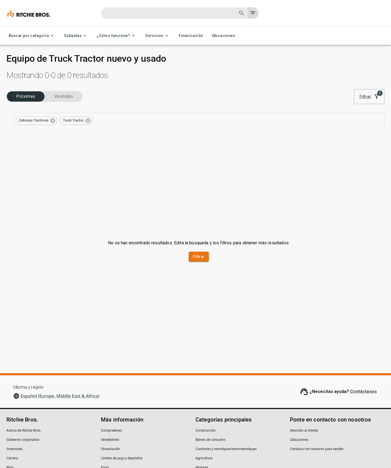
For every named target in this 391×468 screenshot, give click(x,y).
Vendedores (110, 373)
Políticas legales (67, 446)
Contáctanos (363, 325)
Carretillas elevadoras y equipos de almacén (229, 410)
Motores (201, 401)
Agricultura (204, 392)
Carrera (12, 392)
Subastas (76, 36)
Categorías (18, 116)
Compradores (111, 364)
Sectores (17, 99)
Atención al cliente (304, 364)
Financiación (190, 36)
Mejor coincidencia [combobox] (345, 82)
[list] (310, 81)
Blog (10, 401)
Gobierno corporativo (23, 373)
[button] (132, 101)
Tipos (14, 134)
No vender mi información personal (115, 446)
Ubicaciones (223, 36)
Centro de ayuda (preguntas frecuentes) (131, 410)
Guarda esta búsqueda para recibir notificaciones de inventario (246, 116)
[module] (292, 81)
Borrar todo (205, 101)
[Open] (89, 107)
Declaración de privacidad (26, 446)
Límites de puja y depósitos (122, 392)
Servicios (157, 36)
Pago (105, 401)
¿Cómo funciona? (116, 36)
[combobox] (43, 107)
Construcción (205, 364)
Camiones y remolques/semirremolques (226, 382)
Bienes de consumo (210, 373)
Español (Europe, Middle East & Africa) (60, 330)
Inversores (15, 382)
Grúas (200, 419)
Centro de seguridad (22, 410)
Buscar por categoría (32, 36)
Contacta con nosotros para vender (317, 382)
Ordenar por (336, 74)
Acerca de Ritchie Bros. (24, 364)
